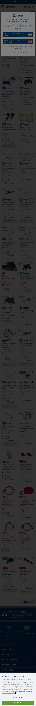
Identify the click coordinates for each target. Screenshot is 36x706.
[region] (18, 689)
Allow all (18, 702)
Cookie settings (18, 697)
